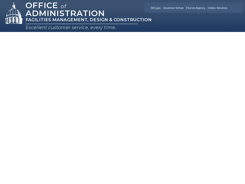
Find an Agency (195, 7)
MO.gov (156, 7)
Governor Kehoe (173, 7)
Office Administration (65, 9)
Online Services (217, 7)
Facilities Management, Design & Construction (89, 19)
